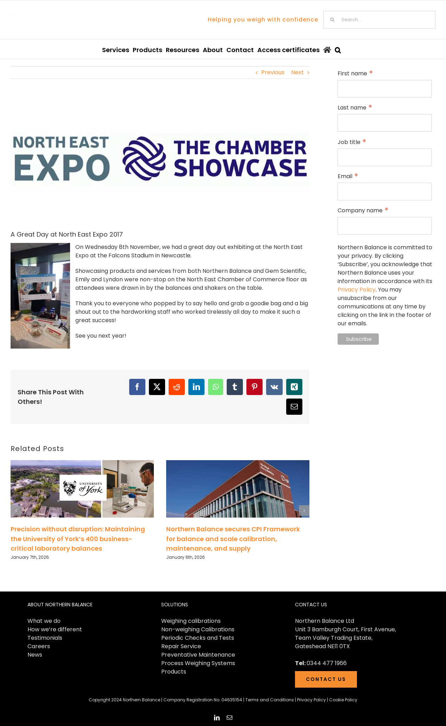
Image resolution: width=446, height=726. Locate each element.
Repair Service (181, 646)
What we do (44, 621)
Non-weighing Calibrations (197, 629)
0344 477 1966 (327, 663)
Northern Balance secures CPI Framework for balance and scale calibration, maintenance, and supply (233, 539)
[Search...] (379, 20)
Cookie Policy (343, 700)
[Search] (332, 20)
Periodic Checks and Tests (197, 638)
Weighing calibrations (191, 621)
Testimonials (44, 638)
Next (297, 72)
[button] (338, 49)
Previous (272, 72)
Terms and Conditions (269, 700)
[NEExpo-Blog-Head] (160, 160)
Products (173, 672)
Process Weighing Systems (198, 663)
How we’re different (54, 629)
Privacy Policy (357, 290)
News (34, 655)
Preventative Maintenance (198, 655)
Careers (38, 646)
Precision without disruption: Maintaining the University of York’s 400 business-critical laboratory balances (78, 539)
